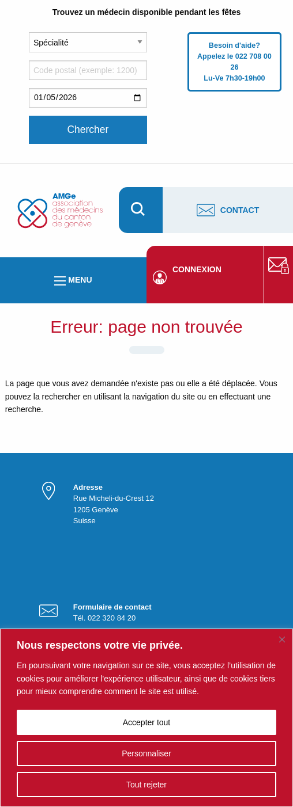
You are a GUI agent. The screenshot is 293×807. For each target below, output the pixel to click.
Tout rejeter (146, 784)
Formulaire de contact (112, 607)
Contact (228, 210)
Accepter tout (147, 722)
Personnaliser (146, 753)
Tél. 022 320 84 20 (104, 618)
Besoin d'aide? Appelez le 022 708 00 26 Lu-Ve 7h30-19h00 (234, 61)
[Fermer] (282, 639)
